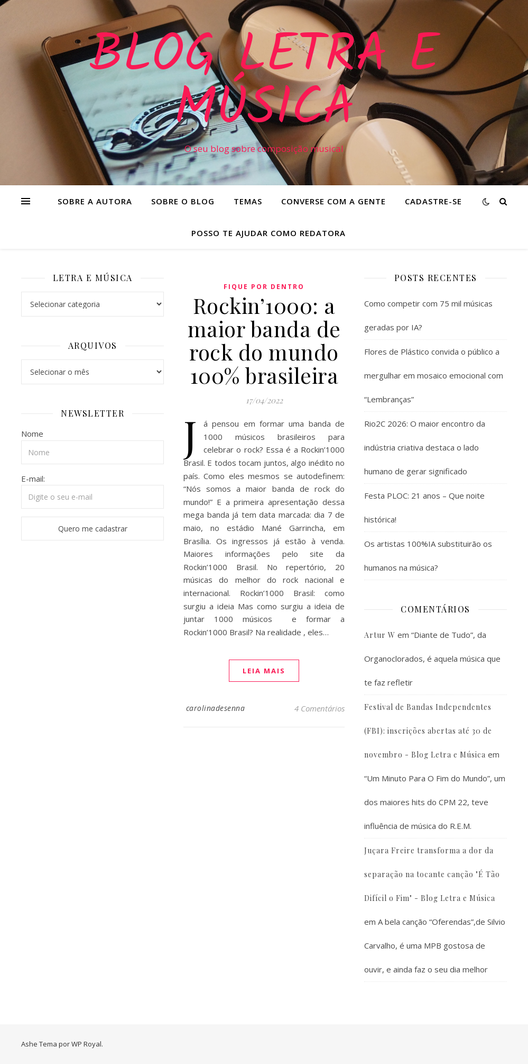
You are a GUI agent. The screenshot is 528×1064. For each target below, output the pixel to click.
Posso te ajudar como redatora (268, 233)
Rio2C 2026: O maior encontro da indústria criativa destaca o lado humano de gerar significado (424, 447)
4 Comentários (319, 708)
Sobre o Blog (183, 201)
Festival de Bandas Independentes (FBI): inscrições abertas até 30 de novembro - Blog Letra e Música (428, 731)
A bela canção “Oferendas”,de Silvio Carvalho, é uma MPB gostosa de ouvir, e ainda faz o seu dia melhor (434, 945)
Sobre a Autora (95, 201)
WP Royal (86, 1044)
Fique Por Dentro (264, 286)
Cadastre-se (433, 201)
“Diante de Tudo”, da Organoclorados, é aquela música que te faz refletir (432, 658)
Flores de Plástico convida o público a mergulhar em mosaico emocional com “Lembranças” (433, 375)
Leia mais (264, 670)
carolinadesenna (215, 708)
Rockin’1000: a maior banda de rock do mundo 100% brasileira (264, 340)
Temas (248, 201)
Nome (32, 433)
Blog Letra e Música (264, 83)
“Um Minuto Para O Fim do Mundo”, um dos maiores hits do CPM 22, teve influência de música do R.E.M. (434, 802)
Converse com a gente (333, 201)
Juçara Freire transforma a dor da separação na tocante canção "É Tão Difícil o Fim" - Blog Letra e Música (432, 874)
